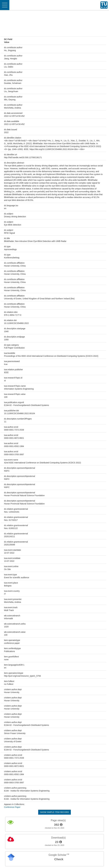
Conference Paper (12, 807)
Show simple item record (54, 812)
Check (58, 859)
